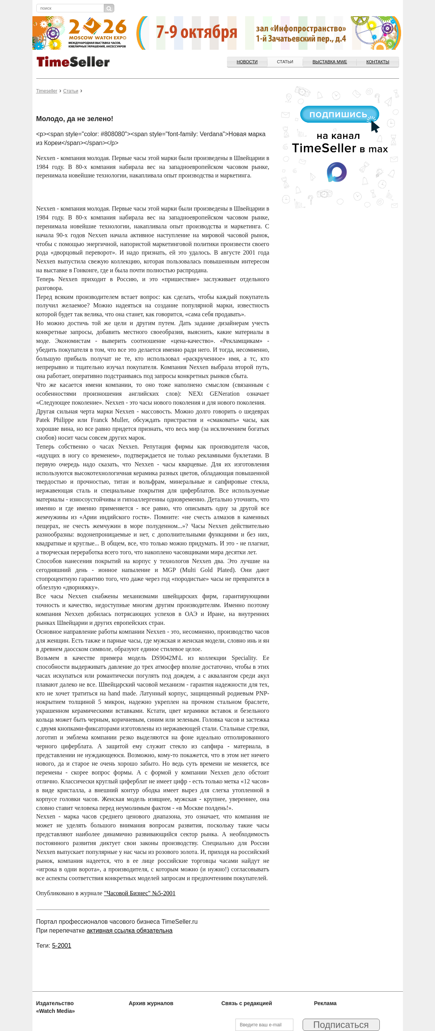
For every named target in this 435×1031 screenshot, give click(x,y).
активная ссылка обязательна (129, 930)
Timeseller (47, 91)
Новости (247, 61)
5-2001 (61, 945)
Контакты (377, 61)
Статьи (285, 61)
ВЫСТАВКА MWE (330, 61)
